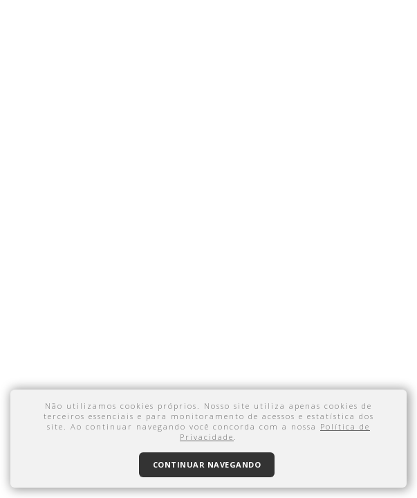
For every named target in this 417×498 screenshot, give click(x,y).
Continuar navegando (207, 464)
